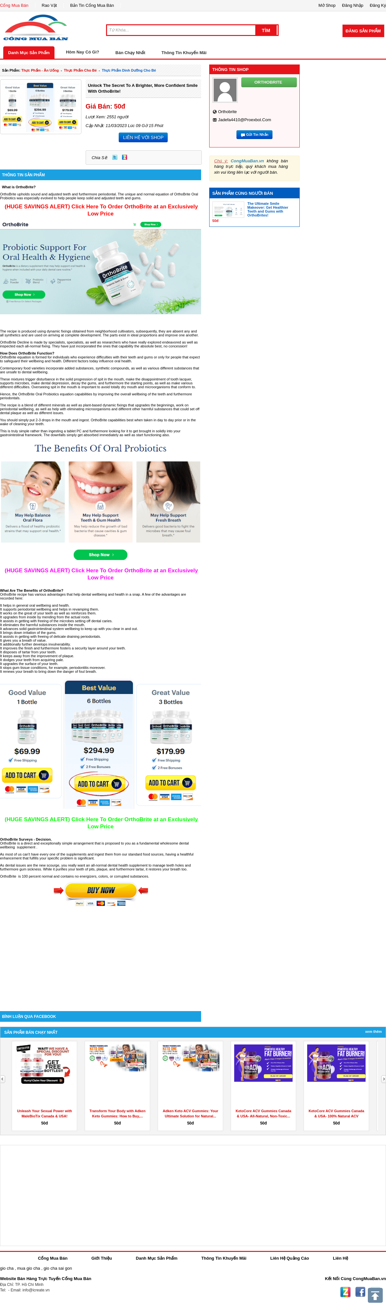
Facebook (360, 1292)
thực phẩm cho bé (80, 70)
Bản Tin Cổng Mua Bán (92, 5)
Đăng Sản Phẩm (363, 31)
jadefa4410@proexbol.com (244, 119)
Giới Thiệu (101, 1258)
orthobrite (227, 111)
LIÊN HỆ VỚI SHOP (143, 137)
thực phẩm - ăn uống (40, 70)
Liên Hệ (340, 1258)
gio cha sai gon (57, 1268)
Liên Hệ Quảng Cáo (289, 1258)
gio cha (7, 1268)
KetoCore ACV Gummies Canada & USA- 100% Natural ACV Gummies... (336, 1116)
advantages (57, 594)
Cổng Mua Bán (14, 5)
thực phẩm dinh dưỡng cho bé (129, 70)
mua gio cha (28, 1268)
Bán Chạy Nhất (130, 52)
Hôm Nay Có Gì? (82, 52)
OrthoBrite (8, 342)
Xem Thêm (373, 1031)
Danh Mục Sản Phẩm (29, 52)
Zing (124, 157)
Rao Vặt (49, 5)
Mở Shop (327, 5)
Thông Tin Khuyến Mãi (184, 52)
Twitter (114, 157)
